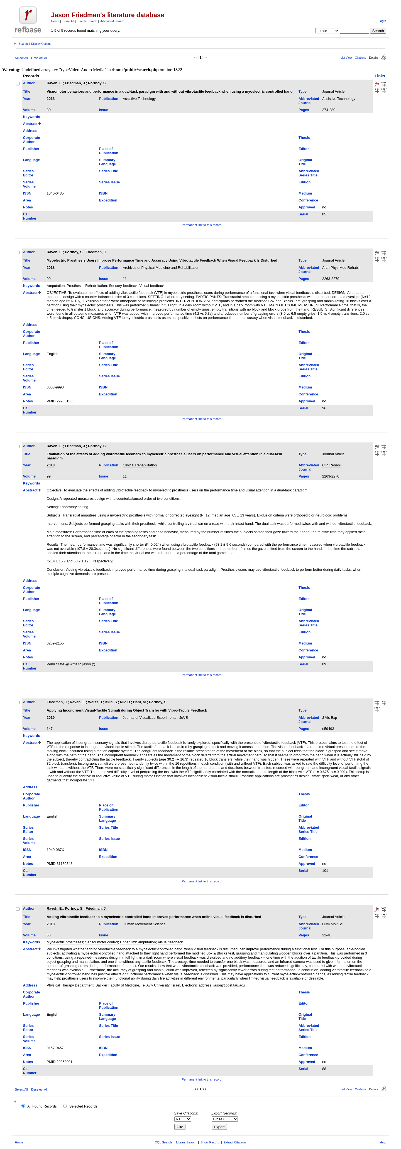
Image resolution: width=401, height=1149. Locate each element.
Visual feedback (152, 286)
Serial (303, 214)
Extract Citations (235, 1142)
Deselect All (39, 58)
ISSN (27, 193)
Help (383, 1142)
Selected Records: (84, 1106)
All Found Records (42, 1106)
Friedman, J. (75, 83)
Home (55, 21)
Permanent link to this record (201, 225)
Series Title (108, 171)
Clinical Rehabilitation (140, 465)
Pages (304, 110)
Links (380, 76)
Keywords (31, 117)
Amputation (56, 286)
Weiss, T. (95, 702)
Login (382, 21)
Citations (360, 57)
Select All (21, 58)
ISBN (103, 193)
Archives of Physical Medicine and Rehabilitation (161, 267)
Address (30, 131)
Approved (307, 207)
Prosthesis (75, 286)
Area (27, 200)
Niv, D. (125, 702)
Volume (29, 110)
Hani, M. (140, 702)
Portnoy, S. (97, 83)
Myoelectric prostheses (65, 942)
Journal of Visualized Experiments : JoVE (155, 717)
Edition (304, 182)
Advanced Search (112, 21)
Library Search (186, 1142)
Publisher (31, 149)
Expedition (108, 200)
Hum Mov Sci (332, 924)
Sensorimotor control (101, 942)
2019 (51, 717)
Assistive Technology (139, 99)
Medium (305, 193)
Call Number (29, 216)
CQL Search (163, 1142)
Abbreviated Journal (309, 101)
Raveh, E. (55, 83)
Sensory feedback (123, 286)
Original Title (305, 162)
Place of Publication (108, 151)
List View (346, 57)
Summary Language (107, 162)
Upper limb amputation (138, 942)
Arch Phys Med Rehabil (341, 267)
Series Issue (109, 182)
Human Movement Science (144, 924)
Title (26, 91)
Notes (28, 207)
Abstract (30, 124)
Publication (108, 99)
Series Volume (29, 184)
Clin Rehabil (331, 465)
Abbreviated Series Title (309, 173)
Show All (68, 21)
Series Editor (28, 173)
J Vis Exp (329, 717)
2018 (51, 99)
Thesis (304, 138)
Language (31, 160)
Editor (304, 149)
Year (27, 99)
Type (303, 91)
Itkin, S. (111, 702)
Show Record (209, 1142)
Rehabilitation (96, 286)
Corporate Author (31, 140)
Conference (308, 200)
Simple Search (87, 21)
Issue (103, 110)
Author (29, 83)
